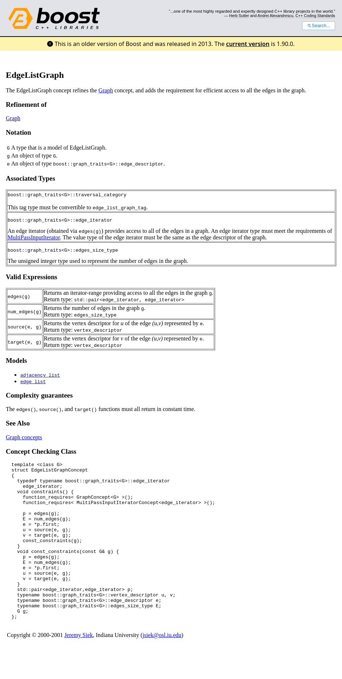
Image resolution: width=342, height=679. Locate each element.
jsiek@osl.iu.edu (162, 669)
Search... (318, 25)
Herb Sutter (239, 15)
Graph (105, 90)
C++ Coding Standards (315, 15)
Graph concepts (24, 439)
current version (247, 44)
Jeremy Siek (78, 669)
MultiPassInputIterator (34, 238)
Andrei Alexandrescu (275, 15)
